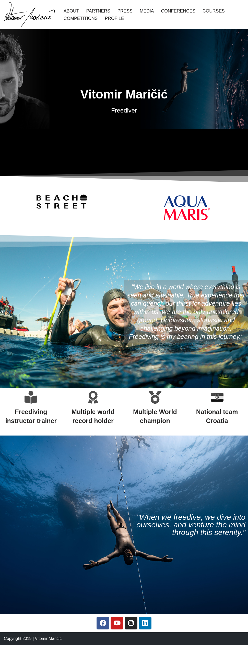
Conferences (178, 11)
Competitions (81, 18)
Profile (114, 18)
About (71, 11)
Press (125, 11)
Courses (214, 11)
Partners (98, 11)
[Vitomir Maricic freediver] (29, 14)
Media (147, 11)
